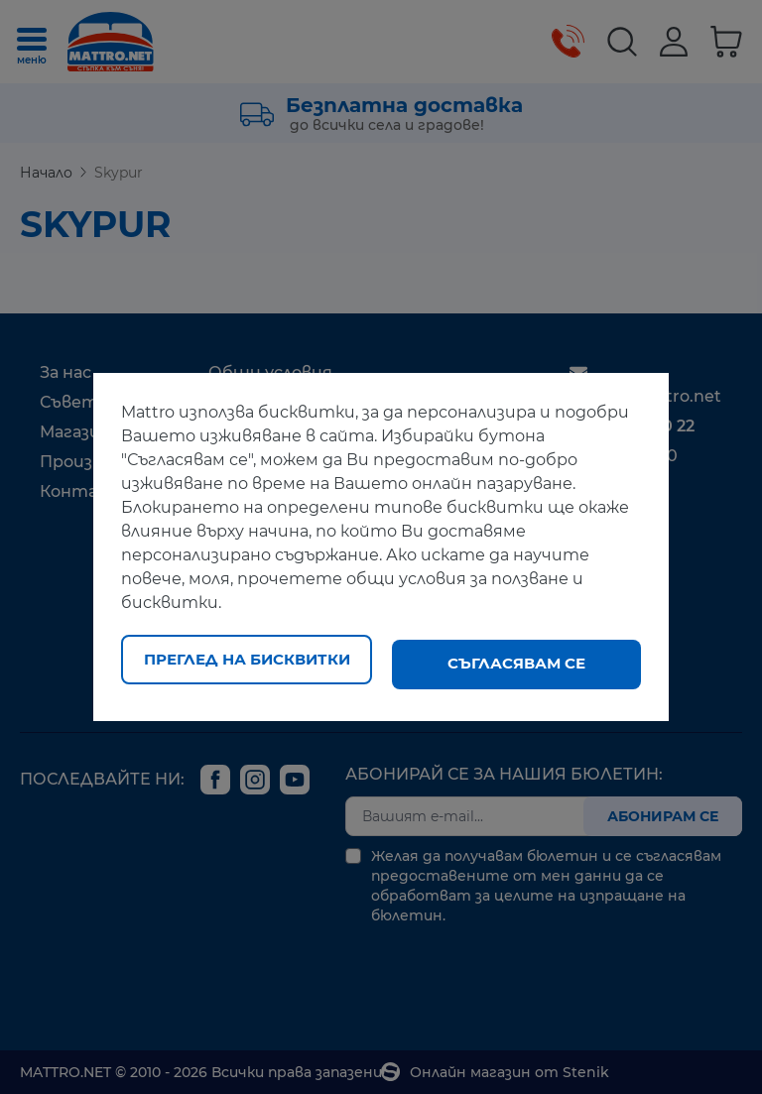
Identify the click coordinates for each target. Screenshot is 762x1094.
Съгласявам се (516, 663)
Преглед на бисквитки (247, 663)
